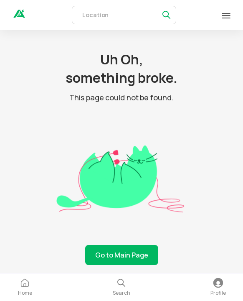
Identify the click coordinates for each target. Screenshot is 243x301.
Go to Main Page (121, 255)
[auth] (19, 15)
